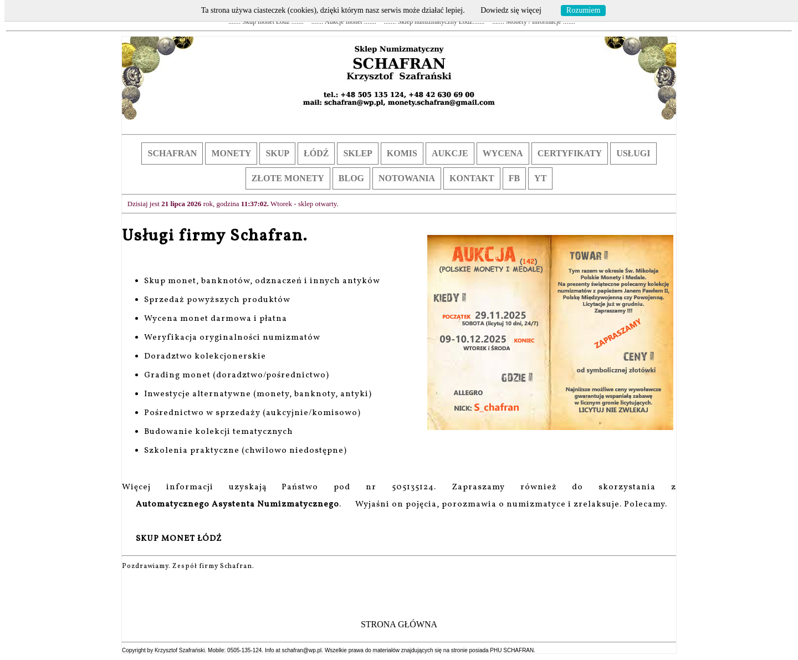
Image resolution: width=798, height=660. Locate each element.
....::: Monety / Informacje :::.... (533, 21)
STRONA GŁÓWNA (399, 624)
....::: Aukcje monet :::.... (343, 21)
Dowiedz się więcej (510, 10)
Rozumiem (583, 10)
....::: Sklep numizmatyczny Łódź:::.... (434, 21)
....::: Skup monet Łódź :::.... (265, 21)
